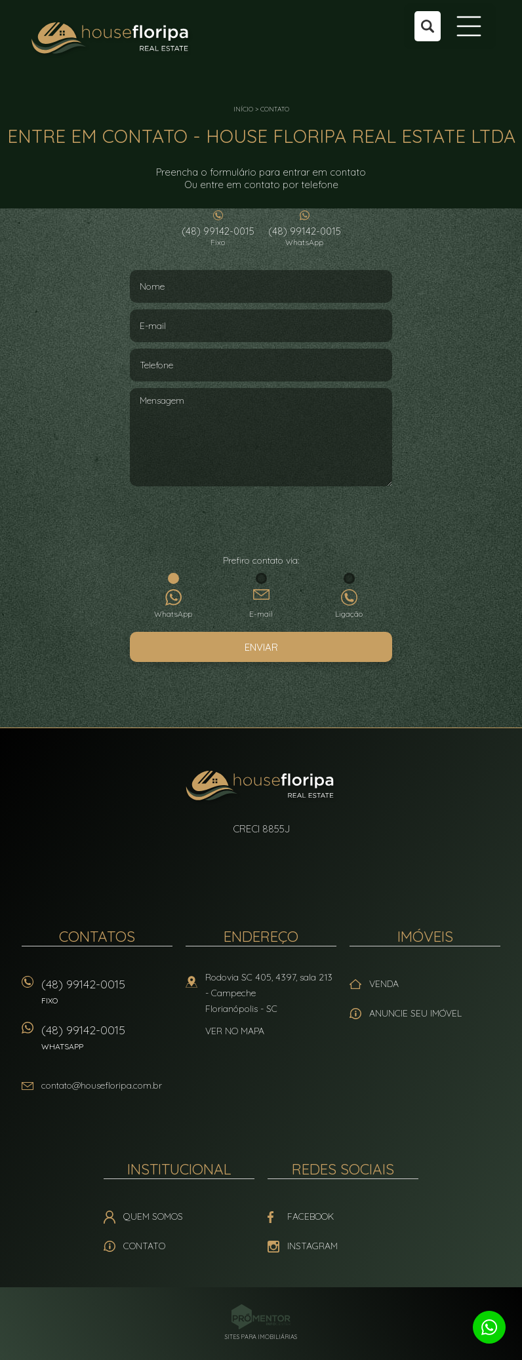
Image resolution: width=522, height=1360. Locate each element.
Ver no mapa (234, 1031)
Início (243, 109)
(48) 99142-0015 (218, 236)
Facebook (310, 1216)
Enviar (261, 647)
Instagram (312, 1246)
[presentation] (261, 521)
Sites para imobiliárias (261, 1336)
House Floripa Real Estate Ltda (261, 787)
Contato (274, 109)
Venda (384, 984)
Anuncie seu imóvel (415, 1013)
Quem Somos (153, 1216)
